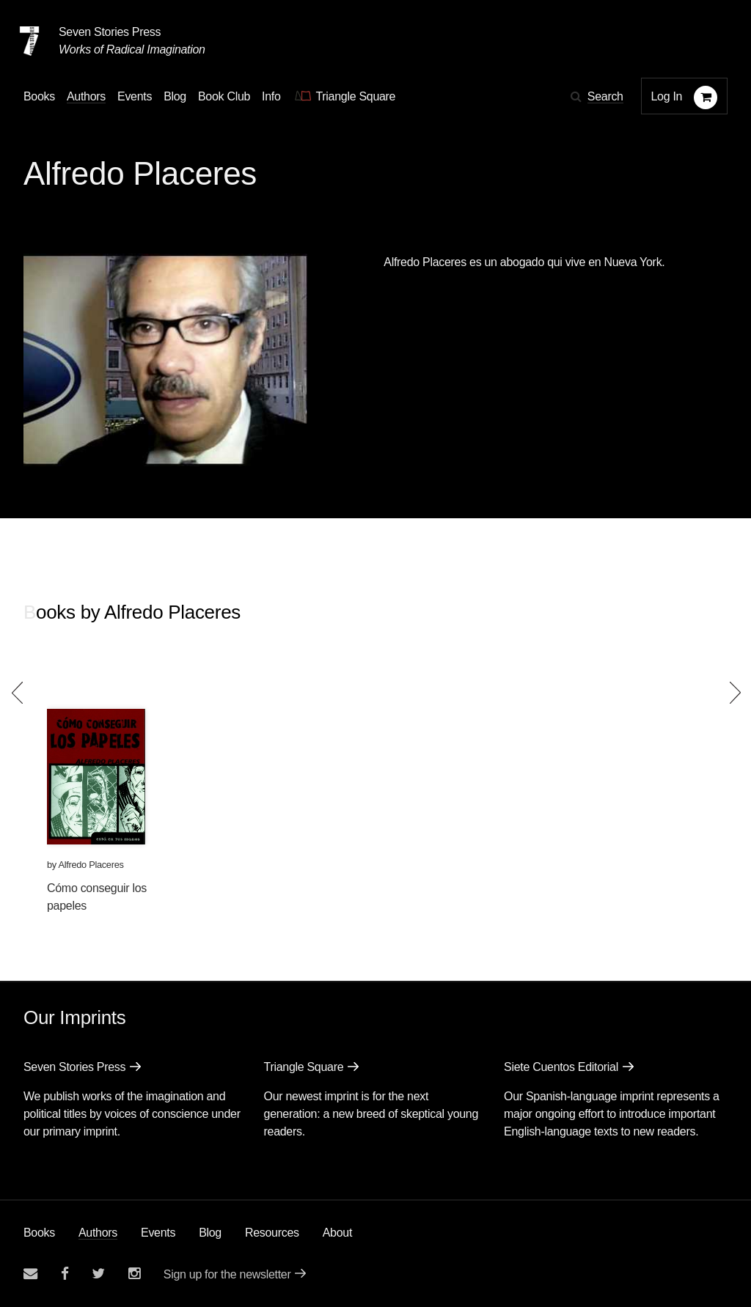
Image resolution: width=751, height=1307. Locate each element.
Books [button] (39, 96)
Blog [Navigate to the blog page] (175, 96)
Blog (210, 1232)
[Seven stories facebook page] (65, 1274)
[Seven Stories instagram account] (134, 1274)
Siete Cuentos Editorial (561, 1067)
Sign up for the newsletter (227, 1274)
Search (605, 96)
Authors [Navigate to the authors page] (86, 96)
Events (158, 1232)
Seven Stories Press (110, 32)
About (337, 1232)
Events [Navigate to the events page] (134, 96)
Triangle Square (304, 1067)
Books (39, 1232)
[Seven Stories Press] (29, 41)
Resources (272, 1232)
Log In (667, 96)
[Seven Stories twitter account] (98, 1274)
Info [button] (271, 96)
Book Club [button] (224, 96)
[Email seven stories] (30, 1274)
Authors (97, 1232)
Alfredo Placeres (90, 864)
